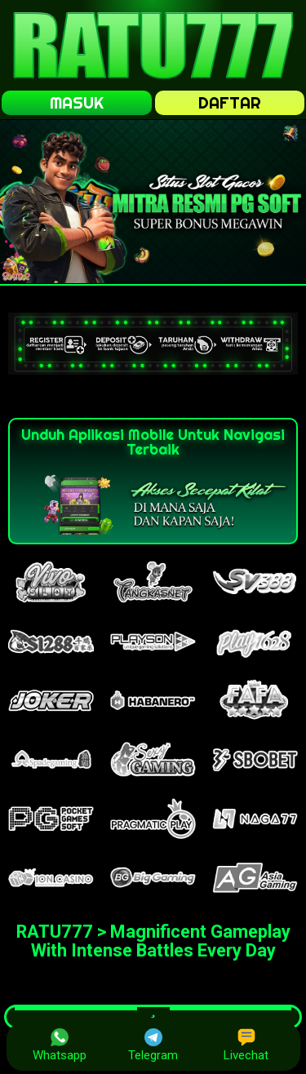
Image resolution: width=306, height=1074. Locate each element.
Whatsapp (59, 1045)
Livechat (246, 1045)
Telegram (153, 1045)
